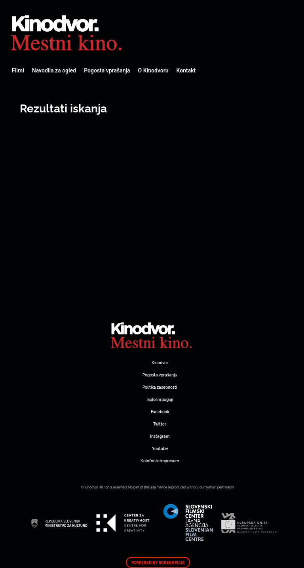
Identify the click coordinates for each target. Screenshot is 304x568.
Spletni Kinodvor (67, 31)
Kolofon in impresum (160, 460)
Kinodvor (160, 362)
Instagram (159, 436)
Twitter (159, 423)
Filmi (18, 70)
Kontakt (186, 70)
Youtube (160, 448)
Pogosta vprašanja (107, 70)
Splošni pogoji (160, 399)
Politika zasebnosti (159, 386)
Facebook (160, 411)
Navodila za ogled (54, 70)
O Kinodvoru (153, 70)
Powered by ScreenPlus (157, 562)
